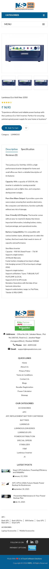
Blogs (24, 383)
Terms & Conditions (24, 375)
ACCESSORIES (24, 408)
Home (24, 363)
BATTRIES (24, 420)
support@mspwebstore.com (29, 349)
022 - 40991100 (29, 345)
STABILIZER (24, 444)
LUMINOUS (15, 135)
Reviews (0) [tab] (12, 155)
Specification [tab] (27, 149)
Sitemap (24, 395)
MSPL (30, 563)
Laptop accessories (9, 531)
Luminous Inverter (24, 452)
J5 (24, 457)
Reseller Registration (24, 387)
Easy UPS (40, 520)
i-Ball (25, 448)
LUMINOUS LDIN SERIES (24, 428)
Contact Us (24, 379)
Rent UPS (5, 523)
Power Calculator (25, 391)
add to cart (11, 128)
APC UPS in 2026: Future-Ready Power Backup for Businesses (28, 484)
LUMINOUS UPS (24, 432)
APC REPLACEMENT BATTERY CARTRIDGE (24, 416)
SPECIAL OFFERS (24, 440)
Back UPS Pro (17, 520)
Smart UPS (16, 523)
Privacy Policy (24, 371)
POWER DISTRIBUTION (24, 436)
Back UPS (5, 520)
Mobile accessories (27, 531)
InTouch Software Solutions (31, 559)
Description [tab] (12, 149)
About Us (24, 367)
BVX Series (29, 520)
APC (24, 412)
